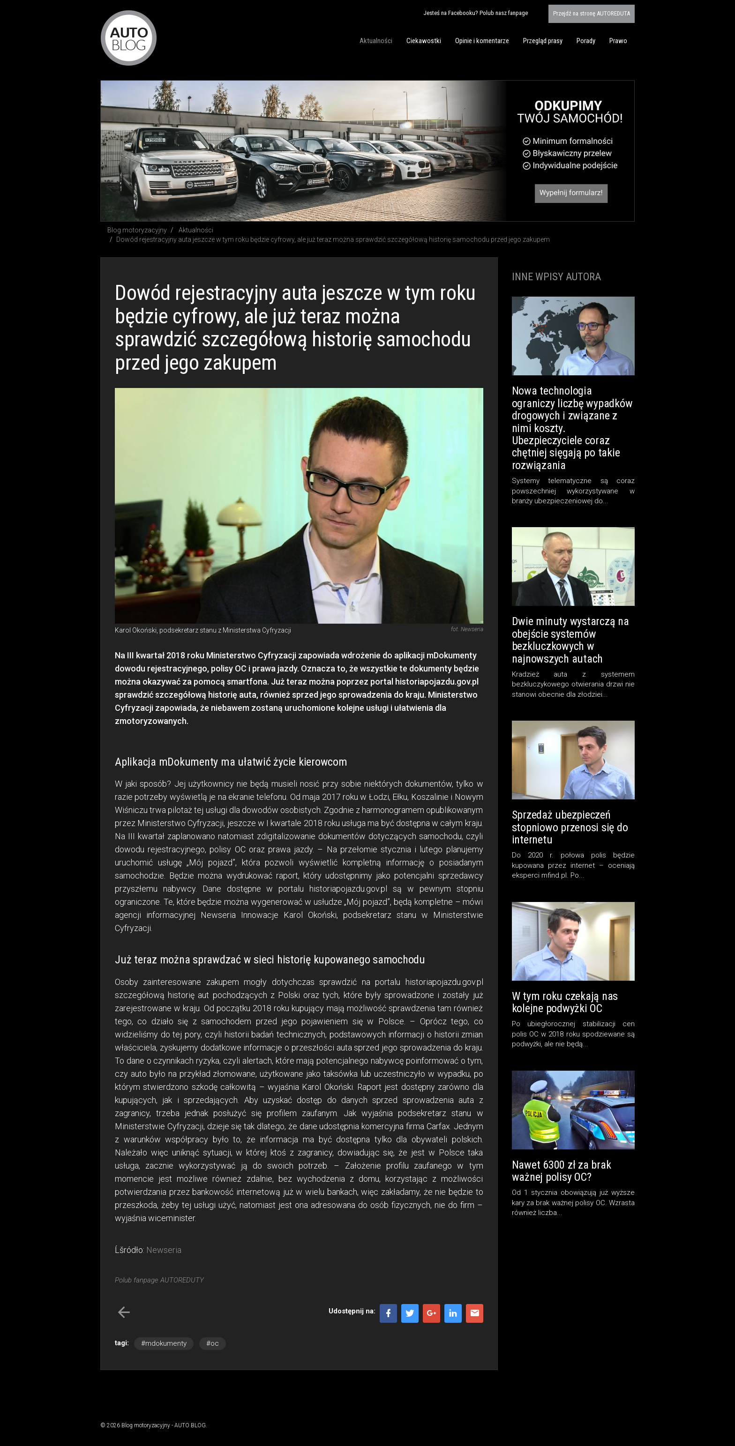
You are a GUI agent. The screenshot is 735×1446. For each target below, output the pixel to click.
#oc (212, 1343)
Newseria (163, 1250)
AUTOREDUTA (591, 13)
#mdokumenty (164, 1343)
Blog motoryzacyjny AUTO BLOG (129, 38)
